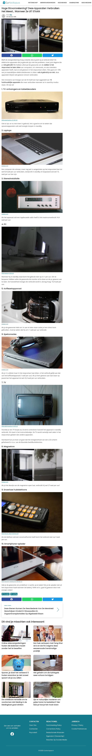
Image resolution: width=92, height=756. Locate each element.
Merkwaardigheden (47, 3)
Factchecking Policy (54, 725)
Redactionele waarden (55, 732)
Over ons (32, 725)
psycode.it (33, 732)
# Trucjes (5, 594)
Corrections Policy (53, 729)
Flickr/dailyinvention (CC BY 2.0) (10, 426)
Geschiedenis (86, 3)
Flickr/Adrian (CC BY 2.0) (8, 273)
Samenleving (74, 3)
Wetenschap (33, 3)
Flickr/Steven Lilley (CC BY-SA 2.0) (10, 533)
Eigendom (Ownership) (55, 736)
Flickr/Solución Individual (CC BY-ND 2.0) (12, 581)
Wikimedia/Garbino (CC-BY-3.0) (9, 120)
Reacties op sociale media (56, 740)
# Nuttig (14, 594)
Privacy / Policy (77, 725)
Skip (11, 15)
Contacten (33, 729)
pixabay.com (5, 166)
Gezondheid (62, 3)
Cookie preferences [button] (79, 729)
